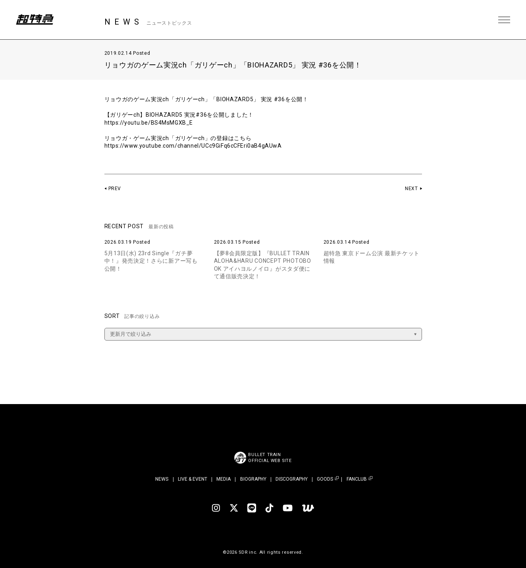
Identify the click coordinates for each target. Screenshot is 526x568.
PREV (114, 188)
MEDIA (223, 479)
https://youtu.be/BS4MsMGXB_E (149, 122)
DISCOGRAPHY (292, 479)
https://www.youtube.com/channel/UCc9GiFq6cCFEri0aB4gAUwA (194, 145)
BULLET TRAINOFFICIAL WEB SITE (270, 457)
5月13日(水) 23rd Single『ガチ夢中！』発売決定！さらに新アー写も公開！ (151, 261)
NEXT (411, 188)
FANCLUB (357, 479)
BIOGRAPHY (253, 479)
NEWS (161, 479)
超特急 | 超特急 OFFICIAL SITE (36, 19)
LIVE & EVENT (192, 479)
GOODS (325, 479)
